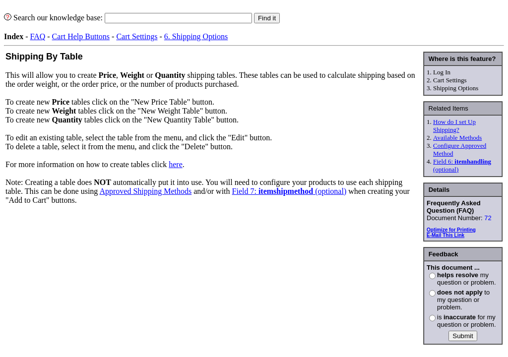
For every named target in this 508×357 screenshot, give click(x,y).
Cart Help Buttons (81, 36)
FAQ (37, 36)
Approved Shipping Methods (145, 191)
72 (487, 218)
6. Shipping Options (196, 36)
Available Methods (457, 137)
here (176, 164)
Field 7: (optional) (289, 191)
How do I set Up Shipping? (454, 125)
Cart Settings (136, 36)
